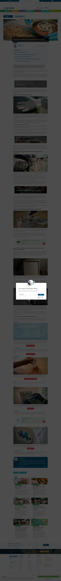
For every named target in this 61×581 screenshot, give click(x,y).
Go (41, 294)
